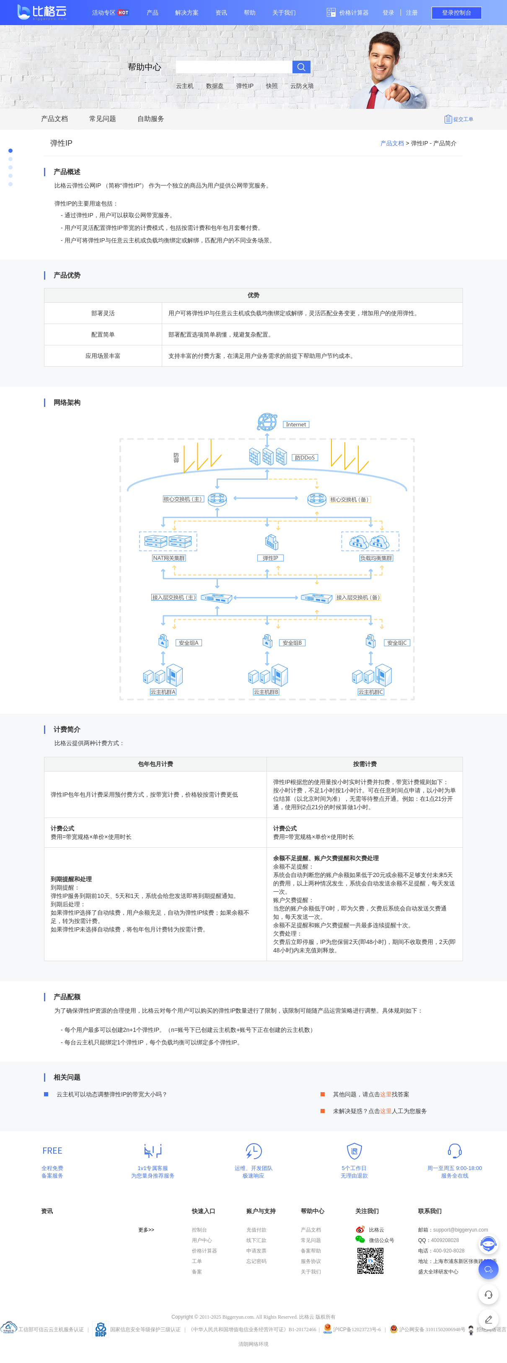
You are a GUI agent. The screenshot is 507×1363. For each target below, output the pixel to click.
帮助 (250, 12)
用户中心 (202, 1240)
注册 (412, 12)
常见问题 (102, 118)
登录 (388, 12)
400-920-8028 (449, 1251)
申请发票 (256, 1251)
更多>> (146, 1230)
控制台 (199, 1230)
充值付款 (256, 1230)
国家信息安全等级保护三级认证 (136, 1329)
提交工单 (463, 119)
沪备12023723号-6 (357, 1329)
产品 (152, 12)
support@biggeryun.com (460, 1230)
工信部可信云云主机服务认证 (42, 1329)
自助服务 (150, 118)
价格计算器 (354, 12)
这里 (386, 1094)
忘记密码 (256, 1261)
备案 (197, 1272)
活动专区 (110, 12)
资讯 (221, 12)
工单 (197, 1261)
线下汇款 (256, 1240)
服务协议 (311, 1261)
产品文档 (54, 118)
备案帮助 (311, 1251)
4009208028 (445, 1240)
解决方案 (187, 12)
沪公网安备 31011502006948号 (428, 1329)
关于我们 (284, 12)
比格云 (369, 1230)
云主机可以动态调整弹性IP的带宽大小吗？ (112, 1094)
